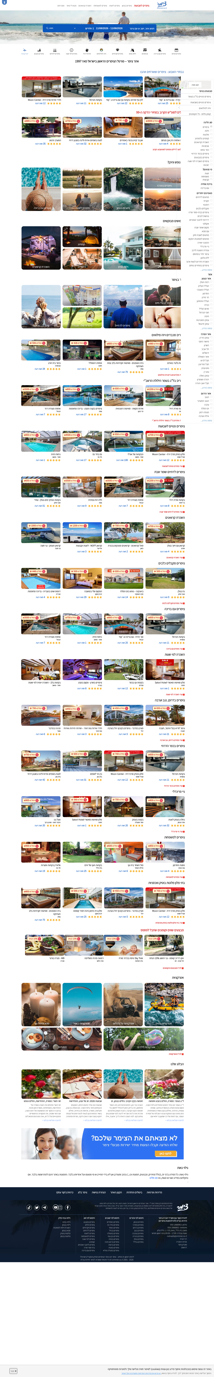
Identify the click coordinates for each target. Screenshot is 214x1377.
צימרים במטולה (113, 1233)
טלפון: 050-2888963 (178, 1224)
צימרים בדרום (138, 1227)
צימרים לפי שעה (88, 1239)
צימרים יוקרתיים (89, 1227)
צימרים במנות (114, 1247)
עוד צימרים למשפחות (174, 877)
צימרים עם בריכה (88, 1250)
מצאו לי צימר (71, 5)
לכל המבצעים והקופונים (172, 968)
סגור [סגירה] (13, 1371)
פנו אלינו (154, 1178)
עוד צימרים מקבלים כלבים (172, 603)
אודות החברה (181, 1241)
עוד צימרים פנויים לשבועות (172, 466)
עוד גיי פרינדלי (176, 831)
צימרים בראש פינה (112, 1241)
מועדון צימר (182, 1244)
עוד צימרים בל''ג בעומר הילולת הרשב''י (167, 420)
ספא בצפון (66, 1230)
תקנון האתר (116, 1192)
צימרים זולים (90, 1224)
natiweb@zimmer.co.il (177, 1236)
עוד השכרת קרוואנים (174, 557)
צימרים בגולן (138, 1239)
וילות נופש (66, 1222)
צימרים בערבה (137, 1233)
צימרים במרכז (138, 1224)
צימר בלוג (82, 1192)
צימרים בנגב (138, 1230)
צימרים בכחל (114, 1230)
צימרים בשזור (114, 1227)
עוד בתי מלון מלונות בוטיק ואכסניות (168, 922)
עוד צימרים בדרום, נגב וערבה (171, 740)
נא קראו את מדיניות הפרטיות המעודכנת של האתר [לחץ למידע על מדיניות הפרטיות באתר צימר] (141, 1373)
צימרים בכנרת (138, 1236)
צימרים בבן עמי (113, 1236)
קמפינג (92, 1241)
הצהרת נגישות (99, 1192)
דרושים (184, 1247)
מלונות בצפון (65, 1236)
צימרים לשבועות (141, 5)
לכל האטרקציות (175, 1054)
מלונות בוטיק (65, 1233)
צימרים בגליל (138, 1241)
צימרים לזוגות (114, 5)
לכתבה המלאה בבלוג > (51, 1120)
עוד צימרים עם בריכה (174, 648)
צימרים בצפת (114, 1239)
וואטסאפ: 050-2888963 (177, 1227)
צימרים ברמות (113, 1244)
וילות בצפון (66, 1224)
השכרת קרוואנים (85, 5)
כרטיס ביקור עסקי (64, 1192)
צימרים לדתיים (89, 1230)
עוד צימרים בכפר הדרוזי (173, 785)
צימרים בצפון (127, 5)
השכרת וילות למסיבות (61, 1227)
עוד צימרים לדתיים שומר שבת (170, 511)
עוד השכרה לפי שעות (174, 694)
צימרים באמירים (113, 1222)
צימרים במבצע (89, 1222)
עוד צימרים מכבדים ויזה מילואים (170, 374)
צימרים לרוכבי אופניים (86, 1244)
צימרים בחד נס (113, 1224)
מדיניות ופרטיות (154, 1192)
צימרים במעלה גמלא (111, 1250)
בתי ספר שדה (89, 1247)
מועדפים (61, 5)
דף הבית (183, 1238)
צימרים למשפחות (100, 5)
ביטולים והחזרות (134, 1192)
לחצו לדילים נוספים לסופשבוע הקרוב (167, 149)
